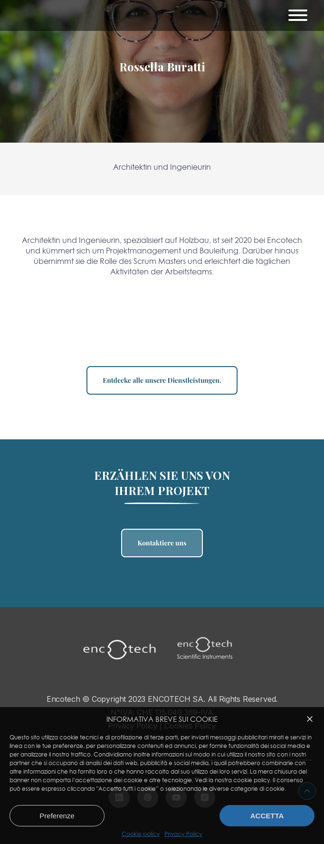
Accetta (267, 816)
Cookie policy (141, 834)
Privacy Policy (183, 834)
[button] (309, 719)
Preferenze (56, 816)
